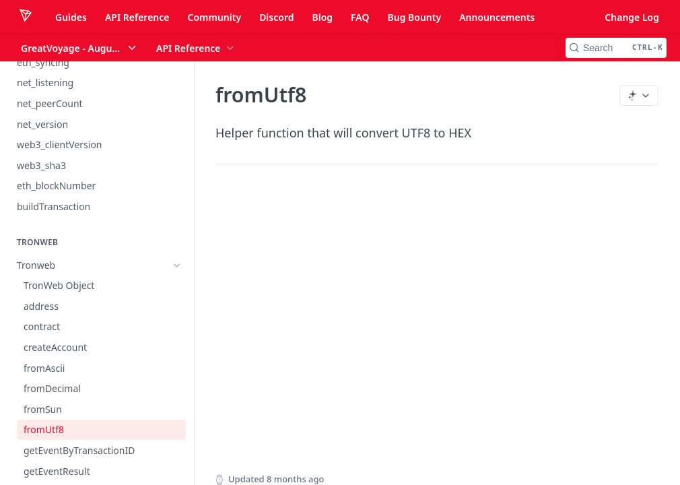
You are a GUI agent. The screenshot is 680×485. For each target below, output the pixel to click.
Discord (276, 17)
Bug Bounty (414, 17)
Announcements (497, 17)
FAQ (360, 17)
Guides (71, 17)
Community (214, 17)
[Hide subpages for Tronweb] (177, 265)
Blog (322, 17)
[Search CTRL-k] (616, 48)
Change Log (632, 17)
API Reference (137, 17)
